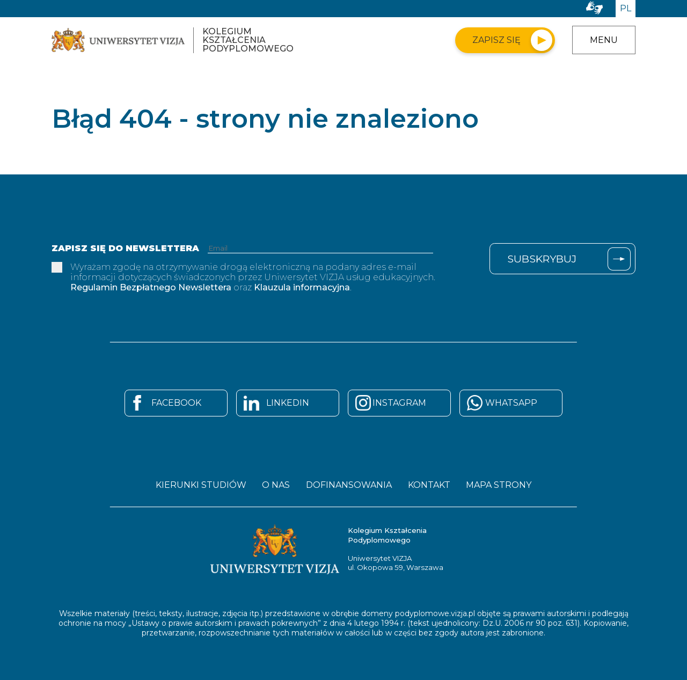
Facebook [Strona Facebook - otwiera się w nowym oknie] (176, 403)
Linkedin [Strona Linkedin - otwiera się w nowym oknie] (287, 403)
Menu (604, 40)
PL (625, 8)
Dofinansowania (349, 485)
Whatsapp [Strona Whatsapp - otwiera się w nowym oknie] (511, 403)
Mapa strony (501, 485)
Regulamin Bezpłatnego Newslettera (150, 287)
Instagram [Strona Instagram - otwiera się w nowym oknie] (399, 403)
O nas (275, 485)
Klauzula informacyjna (302, 287)
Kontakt (430, 485)
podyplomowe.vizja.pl (435, 613)
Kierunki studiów (198, 485)
